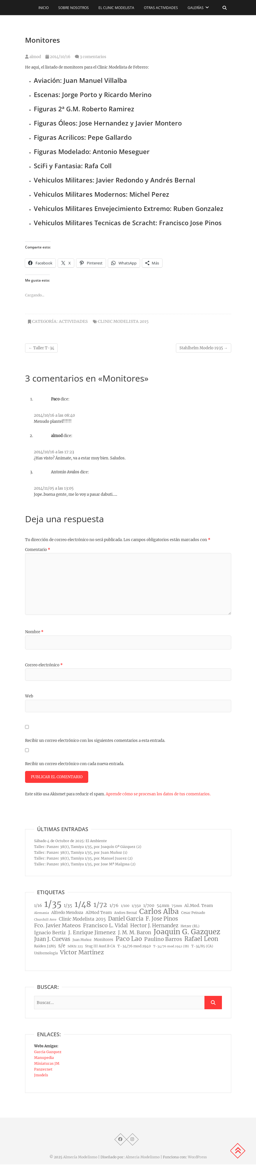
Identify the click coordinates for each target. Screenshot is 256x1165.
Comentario (37, 549)
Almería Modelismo (80, 1157)
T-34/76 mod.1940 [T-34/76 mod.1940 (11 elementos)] (134, 946)
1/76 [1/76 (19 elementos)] (114, 906)
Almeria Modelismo (143, 1157)
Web (29, 696)
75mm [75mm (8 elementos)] (177, 906)
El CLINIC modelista (116, 7)
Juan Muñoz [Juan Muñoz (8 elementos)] (82, 940)
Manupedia (44, 1058)
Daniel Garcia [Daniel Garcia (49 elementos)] (125, 919)
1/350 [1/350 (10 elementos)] (136, 906)
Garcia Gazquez (47, 1052)
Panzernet (43, 1070)
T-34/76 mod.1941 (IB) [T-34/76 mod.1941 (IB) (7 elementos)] (171, 947)
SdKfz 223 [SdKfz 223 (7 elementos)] (75, 947)
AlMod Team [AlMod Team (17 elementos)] (99, 913)
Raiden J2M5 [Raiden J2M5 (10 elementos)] (45, 946)
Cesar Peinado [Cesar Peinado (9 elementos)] (193, 913)
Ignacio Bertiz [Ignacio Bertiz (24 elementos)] (50, 933)
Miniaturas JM (46, 1064)
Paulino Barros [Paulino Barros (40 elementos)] (163, 940)
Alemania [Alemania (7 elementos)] (41, 913)
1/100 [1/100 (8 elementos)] (125, 906)
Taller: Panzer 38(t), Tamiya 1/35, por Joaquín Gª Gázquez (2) (87, 847)
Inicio (43, 7)
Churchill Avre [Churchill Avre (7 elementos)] (45, 920)
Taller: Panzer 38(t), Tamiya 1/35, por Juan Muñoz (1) (80, 853)
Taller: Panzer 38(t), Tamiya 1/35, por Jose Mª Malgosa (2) (84, 864)
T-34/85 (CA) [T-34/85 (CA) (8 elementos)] (202, 947)
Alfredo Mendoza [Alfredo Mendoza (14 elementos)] (67, 913)
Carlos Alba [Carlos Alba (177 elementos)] (159, 912)
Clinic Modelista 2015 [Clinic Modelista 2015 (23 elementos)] (82, 919)
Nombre (34, 631)
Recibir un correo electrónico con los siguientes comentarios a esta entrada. (95, 740)
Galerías (196, 7)
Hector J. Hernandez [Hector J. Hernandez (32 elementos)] (154, 926)
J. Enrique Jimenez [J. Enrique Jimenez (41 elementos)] (92, 933)
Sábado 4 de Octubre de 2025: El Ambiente (70, 841)
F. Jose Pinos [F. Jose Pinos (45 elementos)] (162, 919)
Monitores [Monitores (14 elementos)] (103, 940)
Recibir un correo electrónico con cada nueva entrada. (74, 763)
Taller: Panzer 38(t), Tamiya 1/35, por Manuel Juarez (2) (83, 859)
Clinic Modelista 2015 (123, 321)
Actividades (73, 321)
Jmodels (41, 1075)
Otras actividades (161, 7)
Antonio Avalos (65, 472)
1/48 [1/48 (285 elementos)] (83, 905)
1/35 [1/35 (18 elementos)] (68, 906)
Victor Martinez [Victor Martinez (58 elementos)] (82, 953)
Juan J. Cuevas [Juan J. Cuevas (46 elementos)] (52, 940)
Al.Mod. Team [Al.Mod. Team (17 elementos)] (198, 906)
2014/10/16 (57, 56)
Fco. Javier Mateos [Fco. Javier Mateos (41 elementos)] (57, 926)
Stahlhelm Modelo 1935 (203, 348)
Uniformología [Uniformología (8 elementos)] (46, 954)
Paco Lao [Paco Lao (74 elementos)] (129, 939)
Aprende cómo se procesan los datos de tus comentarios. (158, 794)
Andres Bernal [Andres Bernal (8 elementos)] (125, 913)
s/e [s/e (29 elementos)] (61, 946)
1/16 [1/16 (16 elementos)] (38, 906)
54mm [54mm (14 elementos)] (163, 906)
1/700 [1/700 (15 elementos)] (148, 906)
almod (33, 56)
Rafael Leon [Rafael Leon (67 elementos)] (201, 939)
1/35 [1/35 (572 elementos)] (52, 905)
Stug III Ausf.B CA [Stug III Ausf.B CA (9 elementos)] (100, 947)
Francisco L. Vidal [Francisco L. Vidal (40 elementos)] (105, 926)
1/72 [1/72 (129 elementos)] (100, 905)
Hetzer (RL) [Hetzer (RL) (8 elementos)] (190, 927)
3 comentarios (93, 56)
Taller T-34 (41, 348)
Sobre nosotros (73, 7)
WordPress (197, 1157)
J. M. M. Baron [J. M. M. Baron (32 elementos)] (134, 933)
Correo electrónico (44, 665)
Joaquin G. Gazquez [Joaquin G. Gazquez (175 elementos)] (186, 932)
